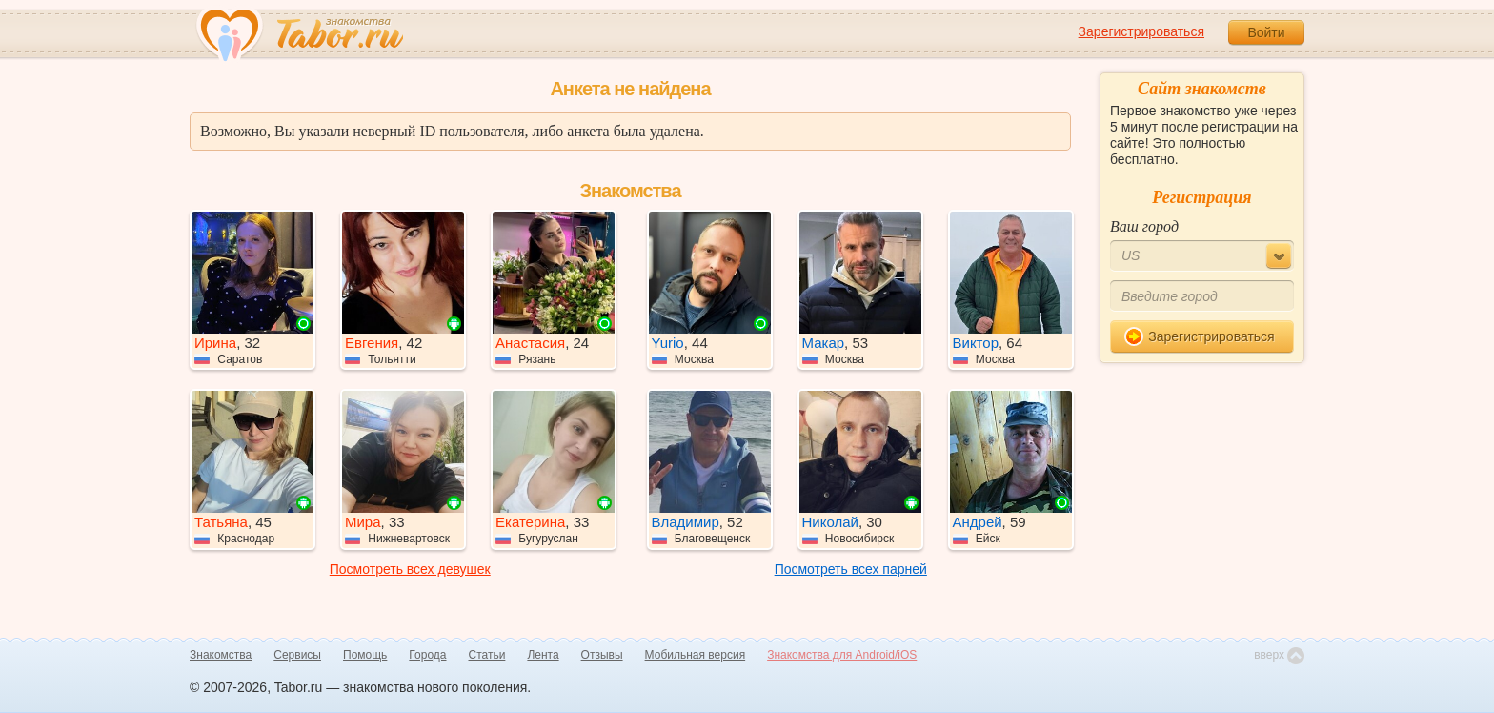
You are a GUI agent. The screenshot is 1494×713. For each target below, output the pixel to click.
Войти (1265, 32)
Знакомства (221, 655)
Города (427, 655)
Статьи (487, 655)
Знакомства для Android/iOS (842, 655)
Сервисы (297, 655)
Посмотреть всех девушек (410, 569)
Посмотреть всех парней (851, 569)
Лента (542, 655)
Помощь (365, 655)
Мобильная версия (695, 655)
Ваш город (1144, 226)
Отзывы (602, 655)
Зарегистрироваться (1141, 31)
